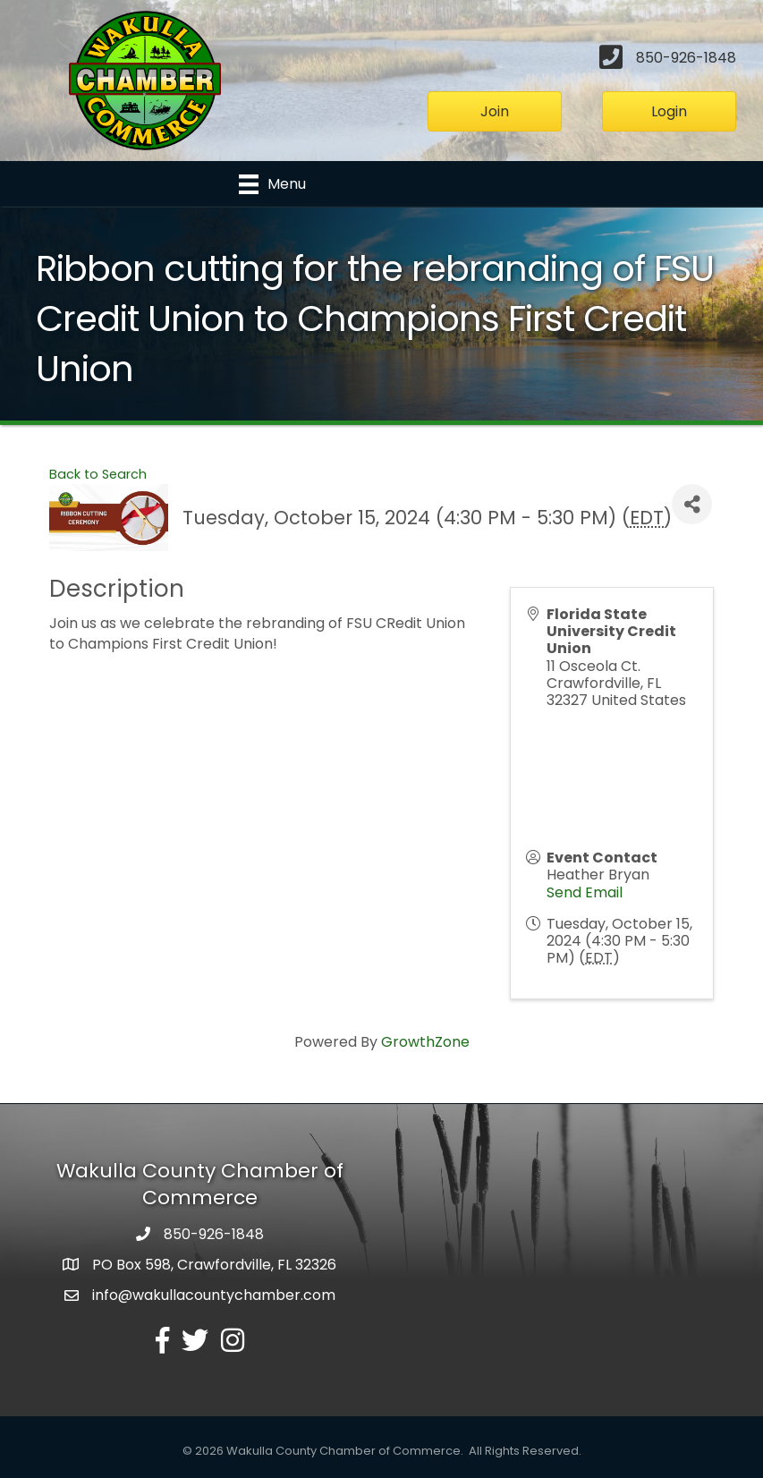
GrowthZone (425, 1042)
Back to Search (98, 474)
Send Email (585, 892)
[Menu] (272, 184)
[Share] (692, 504)
